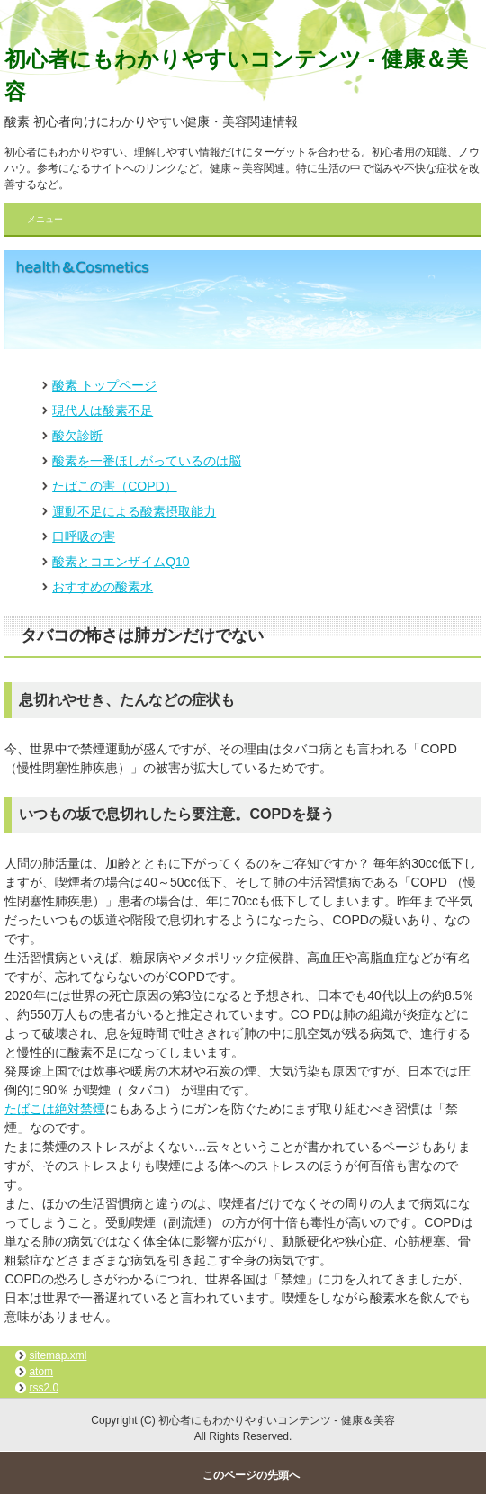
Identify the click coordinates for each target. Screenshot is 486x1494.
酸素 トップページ (104, 385)
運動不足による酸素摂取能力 (134, 511)
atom (41, 1371)
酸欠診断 (77, 435)
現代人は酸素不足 (102, 410)
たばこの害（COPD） (114, 486)
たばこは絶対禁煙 (54, 1109)
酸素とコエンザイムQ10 (120, 561)
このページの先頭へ (251, 1475)
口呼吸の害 (83, 536)
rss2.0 (43, 1388)
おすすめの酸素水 (102, 587)
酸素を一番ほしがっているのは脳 (146, 461)
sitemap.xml (57, 1355)
